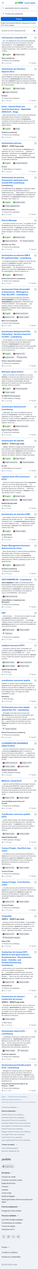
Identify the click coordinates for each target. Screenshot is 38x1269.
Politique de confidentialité (11, 1257)
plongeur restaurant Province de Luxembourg (16, 1131)
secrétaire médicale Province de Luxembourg (16, 1123)
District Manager (9, 220)
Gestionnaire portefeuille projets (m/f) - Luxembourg (16, 1066)
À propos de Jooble (9, 1177)
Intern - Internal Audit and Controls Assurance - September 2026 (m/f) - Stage (16, 109)
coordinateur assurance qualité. (16, 680)
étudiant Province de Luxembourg (12, 1114)
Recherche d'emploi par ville (10, 1151)
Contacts (5, 1187)
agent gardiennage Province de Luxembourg (16, 1140)
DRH (3, 613)
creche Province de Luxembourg (12, 1137)
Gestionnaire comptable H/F (14, 38)
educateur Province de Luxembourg (13, 1117)
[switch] (34, 31)
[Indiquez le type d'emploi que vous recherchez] (19, 8)
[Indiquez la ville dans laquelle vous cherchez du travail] (19, 13)
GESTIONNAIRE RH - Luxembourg (16, 579)
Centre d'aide (6, 1193)
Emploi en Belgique (8, 1196)
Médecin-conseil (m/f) (12, 781)
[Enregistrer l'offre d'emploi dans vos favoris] (35, 38)
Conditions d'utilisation (10, 1252)
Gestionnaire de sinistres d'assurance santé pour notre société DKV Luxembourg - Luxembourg (15, 181)
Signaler (32, 63)
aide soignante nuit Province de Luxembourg (16, 1126)
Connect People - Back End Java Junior (16, 849)
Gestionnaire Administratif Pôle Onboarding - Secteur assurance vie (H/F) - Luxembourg (16, 334)
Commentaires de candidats (12, 1223)
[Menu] (3, 3)
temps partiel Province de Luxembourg (14, 1120)
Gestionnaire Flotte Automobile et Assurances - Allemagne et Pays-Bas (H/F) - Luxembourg (16, 292)
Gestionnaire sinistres (11, 143)
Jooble (14, 1265)
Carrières (5, 1190)
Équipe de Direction (8, 1183)
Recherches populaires (11, 1107)
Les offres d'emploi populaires (12, 1220)
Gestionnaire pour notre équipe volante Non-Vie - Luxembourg (16, 708)
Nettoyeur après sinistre (12, 372)
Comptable (7, 916)
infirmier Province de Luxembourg (12, 1129)
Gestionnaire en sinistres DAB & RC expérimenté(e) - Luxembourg (16, 256)
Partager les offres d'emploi (11, 1211)
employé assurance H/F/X (13, 645)
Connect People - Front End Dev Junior (16, 883)
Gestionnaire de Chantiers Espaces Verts (13, 70)
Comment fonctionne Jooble (12, 1180)
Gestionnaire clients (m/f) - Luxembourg (14, 1032)
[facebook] (4, 1237)
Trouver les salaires (8, 1226)
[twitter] (13, 1237)
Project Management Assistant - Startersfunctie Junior (16, 547)
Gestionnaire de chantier (13, 441)
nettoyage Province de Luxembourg (13, 1134)
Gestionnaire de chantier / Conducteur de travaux (13, 997)
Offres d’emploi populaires (10, 1148)
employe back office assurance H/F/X (16, 478)
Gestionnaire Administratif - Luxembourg (14, 408)
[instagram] (8, 1237)
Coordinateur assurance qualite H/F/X (16, 815)
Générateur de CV (8, 1229)
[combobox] (6, 1247)
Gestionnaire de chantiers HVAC (16, 514)
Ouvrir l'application (31, 3)
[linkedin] (18, 1237)
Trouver (19, 19)
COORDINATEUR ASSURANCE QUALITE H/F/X (15, 744)
